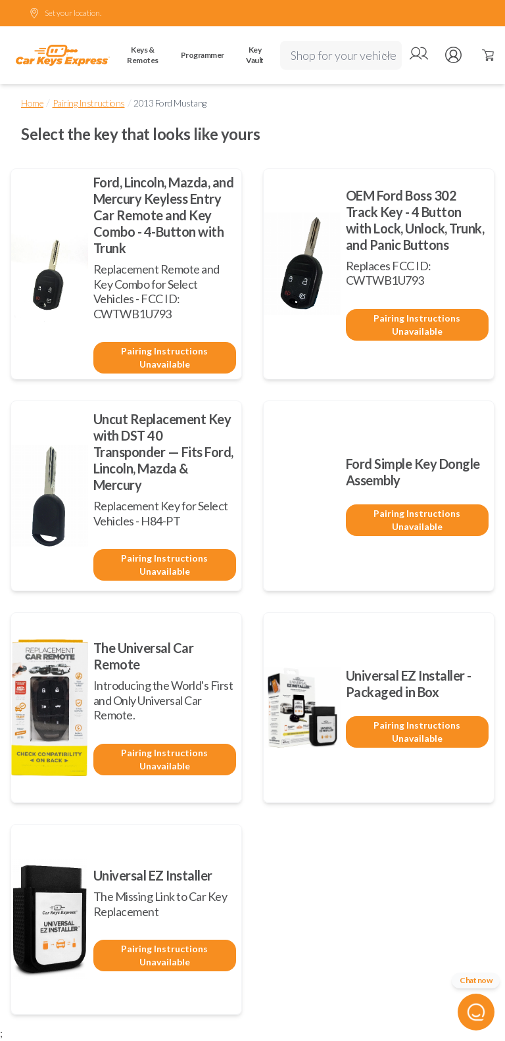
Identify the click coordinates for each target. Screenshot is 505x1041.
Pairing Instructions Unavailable (164, 357)
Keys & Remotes (142, 55)
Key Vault (255, 55)
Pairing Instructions (89, 103)
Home (32, 103)
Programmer (202, 55)
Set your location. (65, 13)
